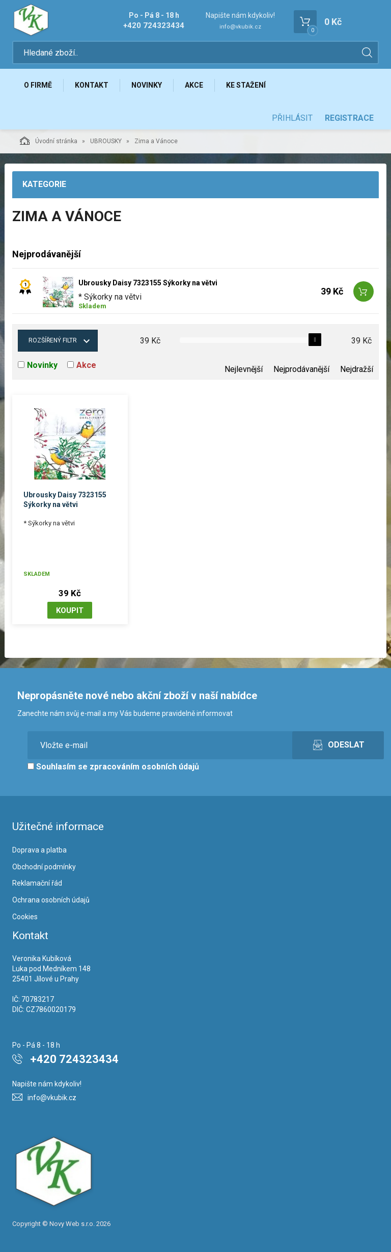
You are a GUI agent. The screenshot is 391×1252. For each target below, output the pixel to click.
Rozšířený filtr (53, 340)
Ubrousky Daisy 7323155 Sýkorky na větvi (147, 283)
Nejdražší (356, 369)
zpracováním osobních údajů (144, 766)
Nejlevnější (244, 369)
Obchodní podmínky (44, 867)
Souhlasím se (113, 766)
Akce (194, 85)
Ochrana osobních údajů (51, 900)
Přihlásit (292, 118)
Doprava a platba (39, 850)
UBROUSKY (106, 141)
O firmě (38, 85)
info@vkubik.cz (240, 26)
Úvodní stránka (48, 141)
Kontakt (91, 85)
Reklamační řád (37, 883)
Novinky (146, 85)
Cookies (25, 917)
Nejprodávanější (301, 369)
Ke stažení (246, 85)
